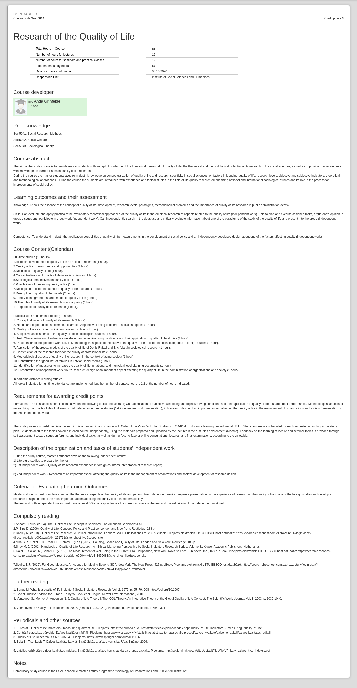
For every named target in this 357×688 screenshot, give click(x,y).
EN (20, 14)
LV (15, 14)
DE (30, 14)
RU (25, 14)
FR (35, 14)
